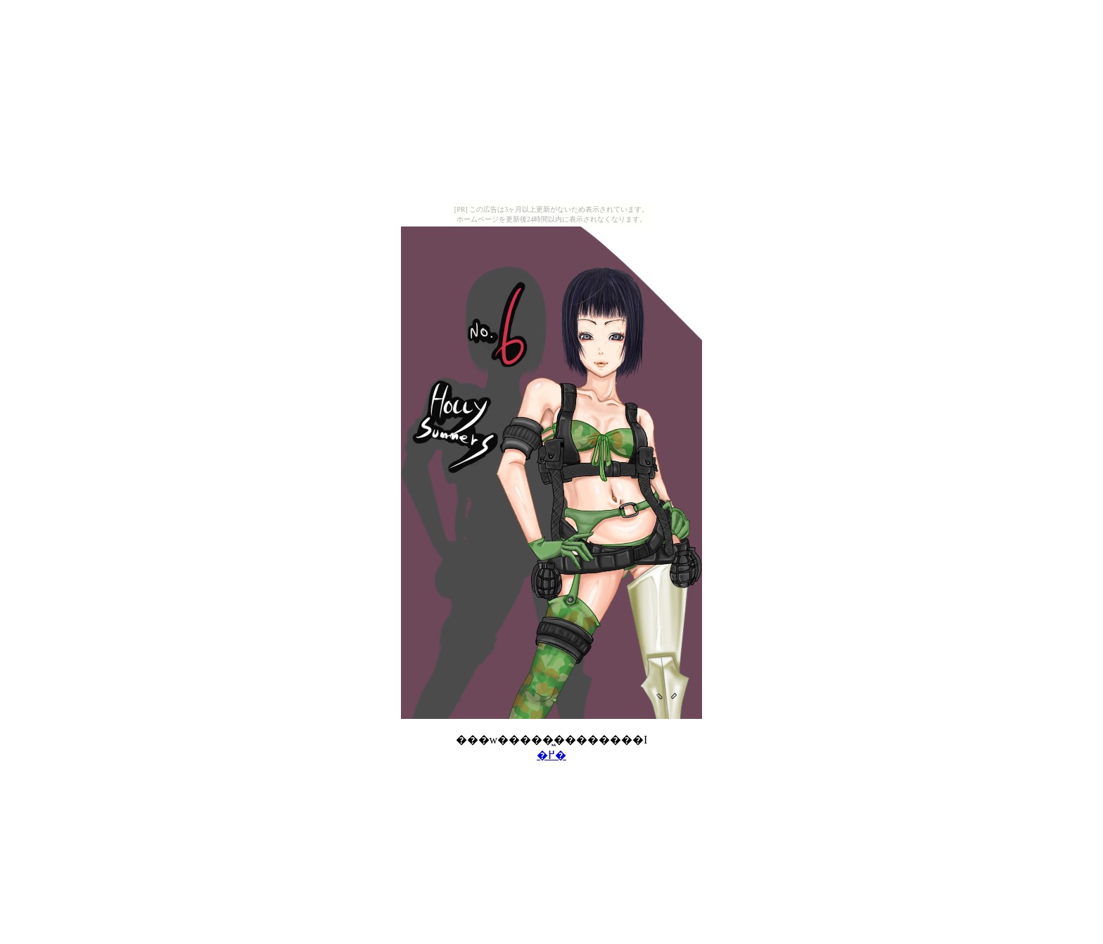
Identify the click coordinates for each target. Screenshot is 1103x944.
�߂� (551, 755)
